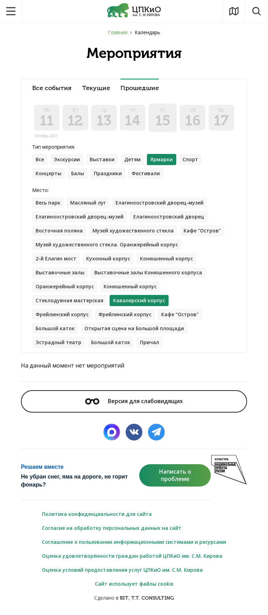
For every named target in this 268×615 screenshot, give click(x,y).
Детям (132, 159)
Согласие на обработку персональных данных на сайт (111, 528)
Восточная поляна (59, 230)
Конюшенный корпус (166, 258)
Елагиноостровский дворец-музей (159, 202)
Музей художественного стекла (133, 230)
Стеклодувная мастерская (69, 300)
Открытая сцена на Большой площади (134, 328)
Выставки (102, 159)
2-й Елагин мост (56, 258)
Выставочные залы (60, 272)
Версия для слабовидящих (134, 401)
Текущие (96, 88)
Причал (149, 342)
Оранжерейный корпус (65, 286)
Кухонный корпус (108, 258)
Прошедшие (139, 88)
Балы (77, 173)
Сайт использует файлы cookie (134, 583)
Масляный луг (88, 202)
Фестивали (146, 173)
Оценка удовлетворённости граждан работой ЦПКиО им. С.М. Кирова (132, 556)
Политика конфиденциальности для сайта (97, 514)
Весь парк (48, 202)
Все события (52, 88)
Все (40, 159)
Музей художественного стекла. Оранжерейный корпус (107, 244)
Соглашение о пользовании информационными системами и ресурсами (134, 542)
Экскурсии (67, 159)
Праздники (108, 173)
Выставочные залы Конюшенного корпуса (148, 272)
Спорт (190, 159)
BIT (124, 598)
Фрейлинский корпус (62, 314)
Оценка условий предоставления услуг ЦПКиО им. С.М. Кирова (122, 569)
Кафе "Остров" (202, 230)
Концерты (48, 173)
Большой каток (55, 328)
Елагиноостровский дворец (168, 216)
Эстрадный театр (58, 342)
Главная (117, 32)
